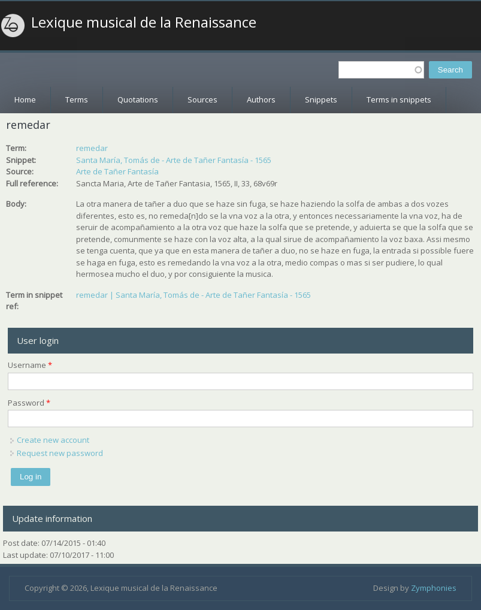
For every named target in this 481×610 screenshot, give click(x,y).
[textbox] (381, 69)
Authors (261, 99)
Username (30, 365)
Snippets (321, 99)
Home (25, 99)
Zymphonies (433, 587)
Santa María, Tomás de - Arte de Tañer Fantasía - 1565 (173, 160)
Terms (76, 99)
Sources (202, 99)
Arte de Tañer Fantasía (117, 171)
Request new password (60, 453)
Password (29, 402)
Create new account (53, 439)
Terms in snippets (399, 99)
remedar (92, 148)
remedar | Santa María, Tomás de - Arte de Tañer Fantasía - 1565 (193, 294)
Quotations (137, 99)
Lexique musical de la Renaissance (143, 22)
